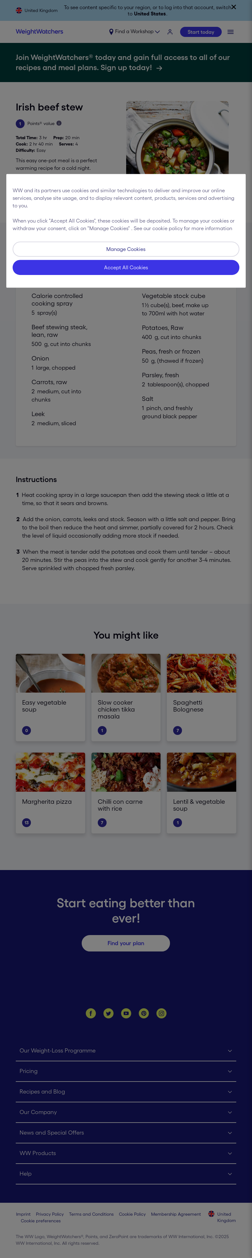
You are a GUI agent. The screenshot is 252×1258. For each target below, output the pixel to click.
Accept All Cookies (126, 267)
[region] (126, 231)
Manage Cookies (125, 249)
